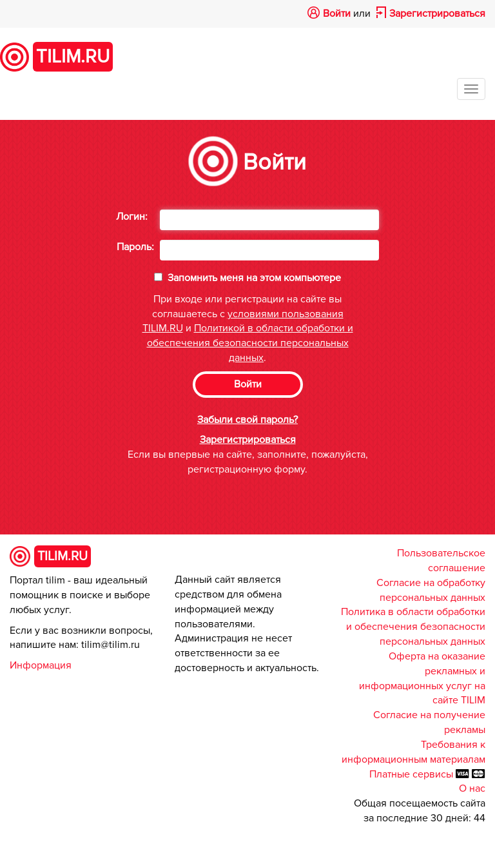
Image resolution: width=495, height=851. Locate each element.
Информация (41, 665)
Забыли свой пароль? (247, 419)
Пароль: (135, 246)
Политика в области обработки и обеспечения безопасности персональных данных (413, 626)
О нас (472, 788)
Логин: (132, 216)
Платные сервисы (412, 774)
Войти (337, 13)
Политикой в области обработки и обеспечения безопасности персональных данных (250, 343)
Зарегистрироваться (437, 13)
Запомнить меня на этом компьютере (253, 277)
